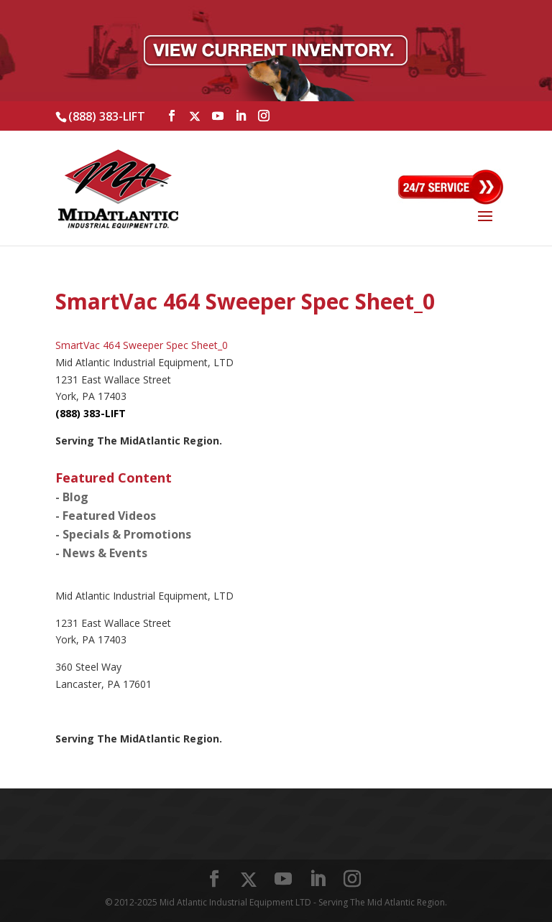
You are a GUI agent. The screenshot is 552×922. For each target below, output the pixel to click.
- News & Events (101, 553)
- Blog (71, 497)
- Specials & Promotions (123, 534)
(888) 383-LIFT (106, 116)
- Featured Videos (105, 515)
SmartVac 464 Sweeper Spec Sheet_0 (141, 345)
